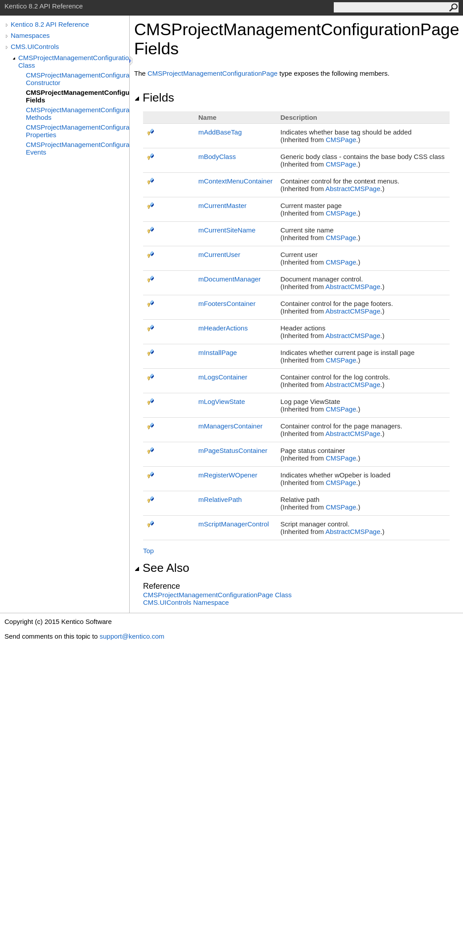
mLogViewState (221, 401)
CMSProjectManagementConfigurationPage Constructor (77, 78)
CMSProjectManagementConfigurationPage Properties (77, 131)
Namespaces (30, 35)
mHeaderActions (223, 328)
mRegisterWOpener (228, 475)
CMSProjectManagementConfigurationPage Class (73, 61)
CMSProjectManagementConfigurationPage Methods (77, 113)
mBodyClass (217, 156)
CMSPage (341, 139)
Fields (154, 97)
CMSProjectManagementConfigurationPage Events (77, 148)
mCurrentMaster (222, 205)
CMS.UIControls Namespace (186, 602)
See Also (161, 568)
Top (148, 550)
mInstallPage (217, 352)
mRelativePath (220, 499)
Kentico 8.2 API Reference (50, 24)
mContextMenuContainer (235, 181)
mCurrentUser (219, 254)
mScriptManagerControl (233, 524)
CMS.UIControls (35, 46)
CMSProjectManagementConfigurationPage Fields (77, 96)
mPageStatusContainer (232, 450)
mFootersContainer (226, 303)
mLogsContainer (222, 377)
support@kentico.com (131, 636)
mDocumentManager (229, 279)
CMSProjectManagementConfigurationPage (213, 73)
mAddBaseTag (220, 132)
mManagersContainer (230, 426)
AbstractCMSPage (352, 188)
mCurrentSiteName (226, 230)
